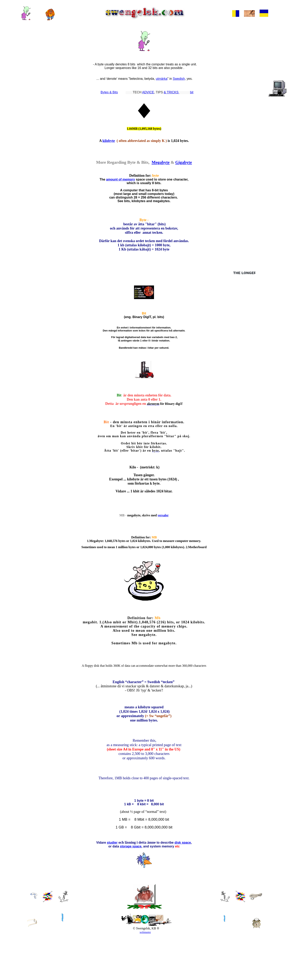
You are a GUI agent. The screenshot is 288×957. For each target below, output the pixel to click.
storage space (130, 867)
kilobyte (108, 143)
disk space (182, 863)
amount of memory (120, 183)
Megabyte (161, 165)
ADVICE (148, 92)
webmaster (145, 953)
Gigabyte (183, 165)
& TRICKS (171, 92)
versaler (163, 527)
